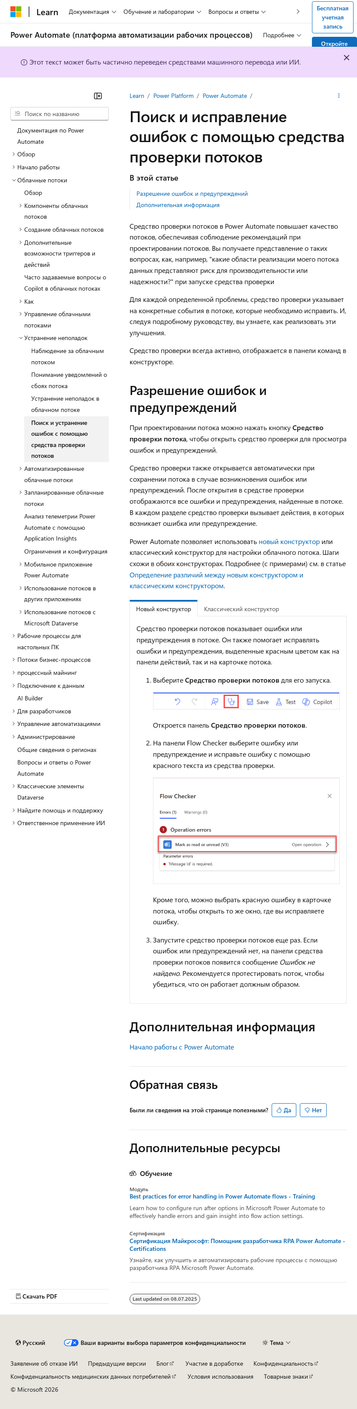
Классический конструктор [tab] (241, 609)
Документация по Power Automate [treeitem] (50, 136)
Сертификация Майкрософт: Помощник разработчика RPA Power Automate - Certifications (237, 1245)
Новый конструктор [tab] (163, 609)
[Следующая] (298, 11)
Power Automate (225, 95)
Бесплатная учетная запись (332, 17)
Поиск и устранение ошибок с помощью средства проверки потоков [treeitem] (59, 439)
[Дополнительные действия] (339, 96)
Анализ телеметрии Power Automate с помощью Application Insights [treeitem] (59, 527)
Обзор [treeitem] (33, 192)
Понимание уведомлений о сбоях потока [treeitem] (69, 380)
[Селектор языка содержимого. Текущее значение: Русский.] (30, 1343)
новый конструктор (289, 541)
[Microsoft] (16, 11)
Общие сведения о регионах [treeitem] (56, 749)
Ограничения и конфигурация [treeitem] (65, 551)
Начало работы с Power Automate (182, 1046)
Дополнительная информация (178, 205)
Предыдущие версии (117, 1363)
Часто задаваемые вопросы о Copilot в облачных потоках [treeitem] (65, 282)
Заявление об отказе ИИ (44, 1363)
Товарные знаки (286, 1376)
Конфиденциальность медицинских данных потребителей (90, 1376)
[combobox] (59, 114)
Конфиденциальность (283, 1363)
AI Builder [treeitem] (30, 698)
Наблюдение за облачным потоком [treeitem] (67, 356)
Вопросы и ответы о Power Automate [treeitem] (54, 767)
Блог (162, 1363)
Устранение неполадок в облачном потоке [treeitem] (65, 404)
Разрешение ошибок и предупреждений (192, 193)
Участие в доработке (214, 1363)
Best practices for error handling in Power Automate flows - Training (222, 1196)
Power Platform (173, 95)
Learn (137, 95)
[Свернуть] (98, 96)
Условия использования (220, 1376)
